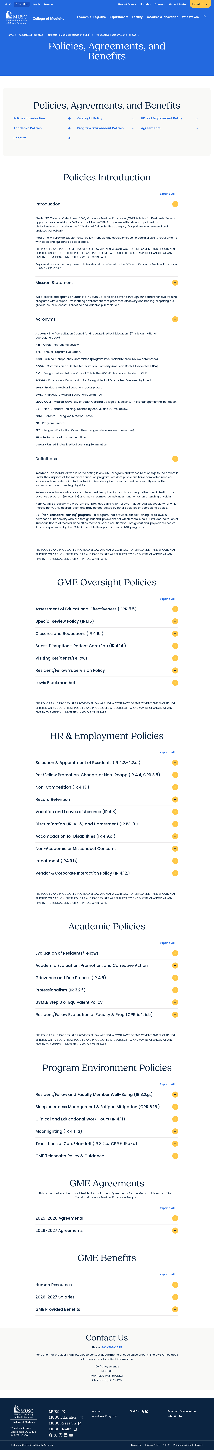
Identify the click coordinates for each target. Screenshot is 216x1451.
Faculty (137, 17)
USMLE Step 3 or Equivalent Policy (106, 1002)
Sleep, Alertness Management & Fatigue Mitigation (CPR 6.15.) (106, 1107)
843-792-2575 (111, 1347)
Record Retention (106, 799)
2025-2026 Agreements (106, 1218)
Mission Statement (106, 283)
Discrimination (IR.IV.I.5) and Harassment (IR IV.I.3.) (106, 824)
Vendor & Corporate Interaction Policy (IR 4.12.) (106, 873)
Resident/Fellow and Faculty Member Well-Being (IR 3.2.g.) (106, 1095)
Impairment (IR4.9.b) (106, 861)
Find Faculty (139, 1411)
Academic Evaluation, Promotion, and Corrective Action (106, 965)
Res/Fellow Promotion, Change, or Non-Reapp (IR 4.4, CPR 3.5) (106, 775)
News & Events (127, 4)
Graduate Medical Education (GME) (69, 35)
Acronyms (106, 319)
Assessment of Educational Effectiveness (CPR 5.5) (106, 609)
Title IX (166, 1445)
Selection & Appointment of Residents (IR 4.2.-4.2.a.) (106, 763)
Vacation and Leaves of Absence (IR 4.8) (106, 812)
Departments (118, 17)
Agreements (170, 128)
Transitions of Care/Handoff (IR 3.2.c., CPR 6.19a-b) (106, 1144)
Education (22, 4)
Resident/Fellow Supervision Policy (106, 670)
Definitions (106, 459)
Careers (159, 4)
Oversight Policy (106, 118)
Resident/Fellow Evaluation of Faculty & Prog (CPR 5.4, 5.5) (106, 1015)
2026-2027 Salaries (106, 1297)
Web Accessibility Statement (188, 1445)
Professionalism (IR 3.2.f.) (106, 990)
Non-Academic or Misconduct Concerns (106, 849)
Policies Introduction (42, 118)
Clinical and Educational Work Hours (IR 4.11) (106, 1119)
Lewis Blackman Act (106, 683)
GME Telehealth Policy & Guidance (106, 1156)
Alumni (96, 1411)
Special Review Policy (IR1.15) (106, 621)
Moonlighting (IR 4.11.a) (106, 1131)
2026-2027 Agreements (106, 1231)
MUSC (8, 4)
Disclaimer (136, 1445)
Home (10, 35)
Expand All (167, 194)
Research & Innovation (162, 17)
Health (36, 4)
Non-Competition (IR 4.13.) (106, 787)
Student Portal (177, 4)
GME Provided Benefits (106, 1309)
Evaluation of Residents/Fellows (106, 953)
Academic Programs (91, 17)
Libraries (145, 4)
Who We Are (190, 17)
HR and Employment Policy (170, 118)
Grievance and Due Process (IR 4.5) (106, 978)
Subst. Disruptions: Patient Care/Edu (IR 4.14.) (106, 646)
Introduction (106, 204)
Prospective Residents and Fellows (116, 35)
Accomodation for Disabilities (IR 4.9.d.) (106, 836)
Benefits (42, 138)
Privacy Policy (152, 1445)
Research (49, 4)
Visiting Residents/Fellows (106, 658)
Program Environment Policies (106, 128)
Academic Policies (42, 128)
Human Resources (106, 1285)
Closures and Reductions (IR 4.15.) (106, 634)
